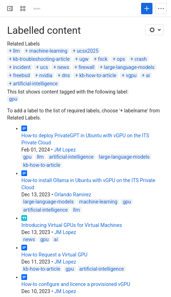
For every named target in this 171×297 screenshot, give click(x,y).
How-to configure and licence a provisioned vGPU (75, 284)
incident (22, 67)
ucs (44, 67)
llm (16, 51)
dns (66, 75)
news (63, 67)
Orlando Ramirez (73, 194)
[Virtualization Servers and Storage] (37, 8)
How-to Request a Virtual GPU (54, 255)
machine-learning (48, 51)
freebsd (21, 75)
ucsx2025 (88, 51)
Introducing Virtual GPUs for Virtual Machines (71, 225)
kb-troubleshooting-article (41, 59)
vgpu (131, 75)
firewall (86, 67)
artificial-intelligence (35, 83)
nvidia (45, 75)
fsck (103, 59)
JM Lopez (65, 150)
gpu (13, 99)
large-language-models (129, 67)
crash (140, 59)
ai (148, 75)
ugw (83, 59)
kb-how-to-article (97, 75)
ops (121, 59)
